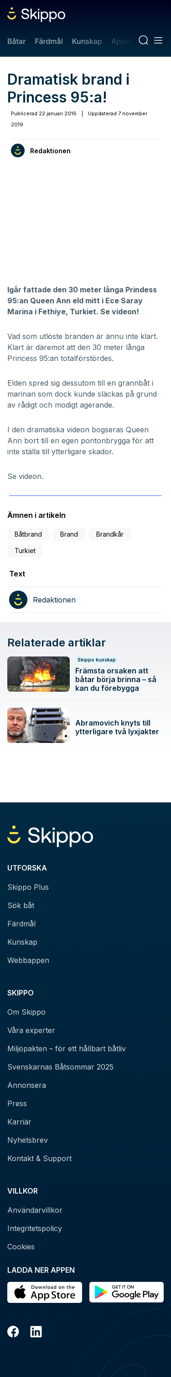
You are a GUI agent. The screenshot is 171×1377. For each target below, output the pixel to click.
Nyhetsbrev (27, 1140)
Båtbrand (28, 534)
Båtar (16, 41)
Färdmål (48, 41)
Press (17, 1103)
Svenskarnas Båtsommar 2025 (60, 1066)
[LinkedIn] (36, 1333)
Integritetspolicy (34, 1228)
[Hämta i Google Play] (126, 1292)
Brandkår (110, 534)
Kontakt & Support (39, 1158)
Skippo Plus (28, 887)
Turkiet (25, 550)
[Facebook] (13, 1333)
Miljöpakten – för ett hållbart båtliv (66, 1048)
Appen (122, 41)
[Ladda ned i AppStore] (44, 1292)
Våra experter (31, 1030)
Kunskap (87, 41)
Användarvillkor (34, 1210)
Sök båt (20, 905)
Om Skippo (26, 1012)
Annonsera (26, 1085)
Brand (69, 534)
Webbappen (28, 960)
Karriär (19, 1121)
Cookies (21, 1246)
